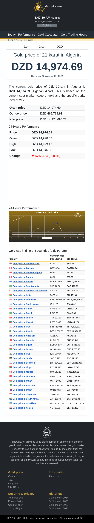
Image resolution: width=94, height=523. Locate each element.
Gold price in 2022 (58, 505)
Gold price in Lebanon (22, 363)
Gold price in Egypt (20, 345)
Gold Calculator (48, 34)
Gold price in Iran (19, 327)
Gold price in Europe (21, 277)
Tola (10, 480)
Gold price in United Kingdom (25, 272)
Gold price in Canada (21, 268)
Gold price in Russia (21, 281)
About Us (54, 476)
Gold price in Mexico (21, 372)
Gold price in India (20, 295)
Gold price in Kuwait (21, 322)
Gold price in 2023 (58, 501)
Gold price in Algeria (21, 331)
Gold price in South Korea (24, 304)
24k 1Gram (14, 487)
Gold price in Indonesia (22, 299)
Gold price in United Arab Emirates (28, 290)
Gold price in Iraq (19, 354)
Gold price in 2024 (58, 497)
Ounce (11, 476)
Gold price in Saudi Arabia (24, 286)
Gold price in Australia (22, 336)
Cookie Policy (15, 505)
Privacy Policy (15, 501)
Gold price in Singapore (22, 394)
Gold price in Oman (20, 381)
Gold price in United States (24, 263)
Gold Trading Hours (74, 34)
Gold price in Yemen (21, 408)
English (45, 25)
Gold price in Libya (20, 367)
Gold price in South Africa (24, 399)
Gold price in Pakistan (22, 385)
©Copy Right (15, 508)
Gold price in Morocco (22, 376)
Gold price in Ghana (21, 349)
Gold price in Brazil (20, 313)
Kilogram (13, 483)
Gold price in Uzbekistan (23, 403)
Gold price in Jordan (21, 358)
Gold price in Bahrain (21, 340)
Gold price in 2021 (58, 508)
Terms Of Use (15, 497)
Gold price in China (20, 308)
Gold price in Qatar (20, 390)
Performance (26, 34)
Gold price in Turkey (21, 318)
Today (12, 34)
